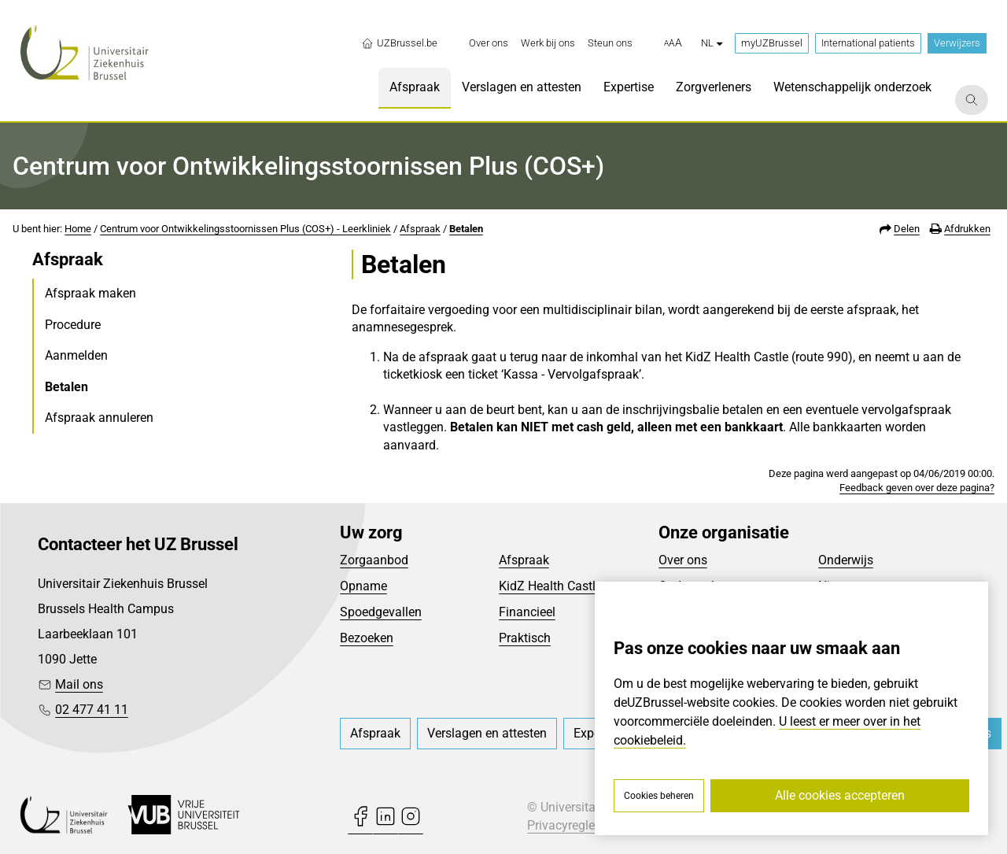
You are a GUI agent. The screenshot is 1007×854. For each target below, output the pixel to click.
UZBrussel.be (399, 43)
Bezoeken (366, 637)
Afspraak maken (90, 293)
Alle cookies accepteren (840, 795)
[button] (673, 43)
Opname (363, 586)
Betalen (466, 229)
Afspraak (420, 229)
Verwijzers (957, 43)
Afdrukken (967, 229)
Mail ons (79, 684)
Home (78, 229)
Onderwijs (845, 560)
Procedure (73, 324)
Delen (907, 229)
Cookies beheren (659, 795)
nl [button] (711, 43)
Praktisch (525, 637)
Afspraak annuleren (99, 417)
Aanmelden (76, 355)
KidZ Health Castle (550, 586)
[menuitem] (489, 43)
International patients (868, 43)
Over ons (682, 560)
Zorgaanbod (374, 560)
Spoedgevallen (381, 611)
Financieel (527, 611)
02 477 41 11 (91, 709)
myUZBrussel (771, 43)
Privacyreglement (575, 825)
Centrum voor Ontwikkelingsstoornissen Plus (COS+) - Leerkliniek (245, 229)
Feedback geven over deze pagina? (916, 488)
